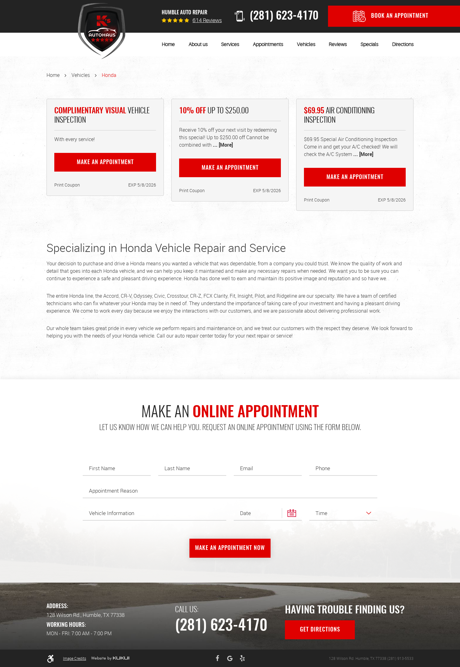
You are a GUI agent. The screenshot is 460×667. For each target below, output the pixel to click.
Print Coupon (67, 185)
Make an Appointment (105, 162)
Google (230, 658)
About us (198, 44)
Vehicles (306, 44)
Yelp (242, 658)
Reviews (338, 44)
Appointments (268, 44)
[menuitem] (168, 44)
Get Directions (320, 630)
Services (230, 44)
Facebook (217, 658)
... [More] (222, 144)
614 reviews (207, 20)
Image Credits (74, 658)
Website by (110, 658)
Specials (369, 44)
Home (168, 44)
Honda (109, 75)
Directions (403, 44)
